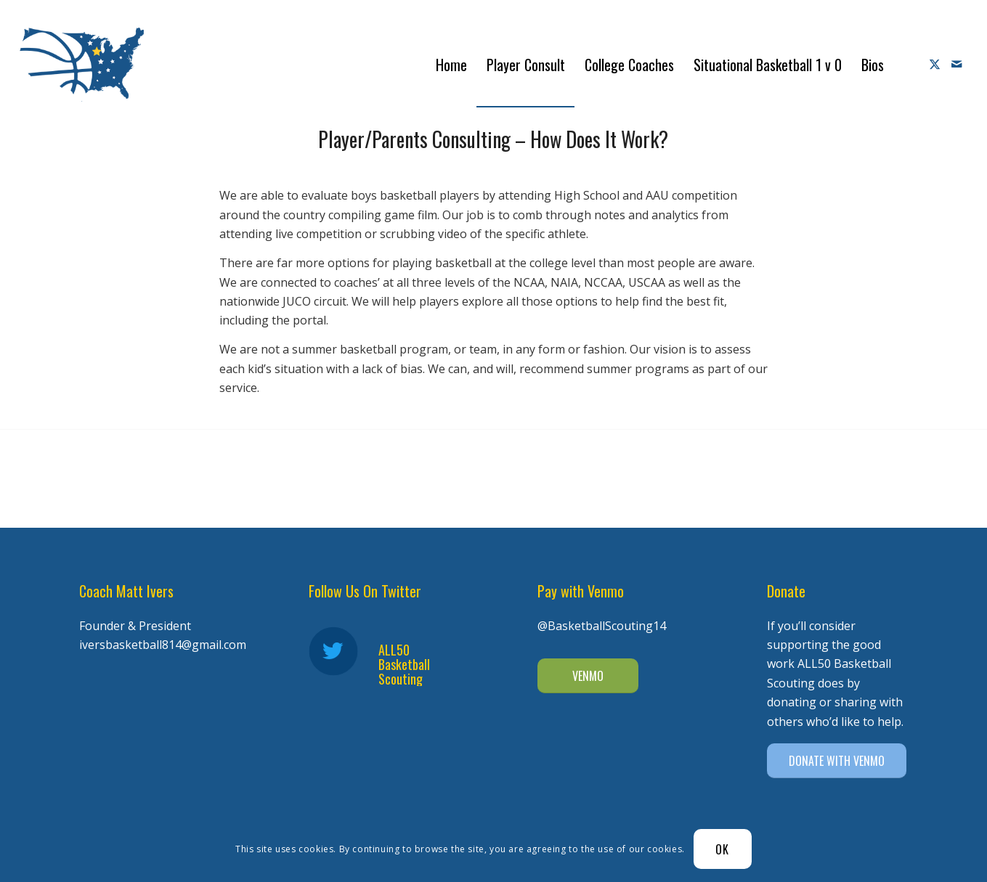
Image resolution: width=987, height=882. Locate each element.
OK (722, 849)
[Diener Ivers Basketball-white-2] (82, 65)
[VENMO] (587, 675)
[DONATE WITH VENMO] (836, 760)
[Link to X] (935, 64)
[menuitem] (451, 65)
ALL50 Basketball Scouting (404, 664)
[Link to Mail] (956, 64)
